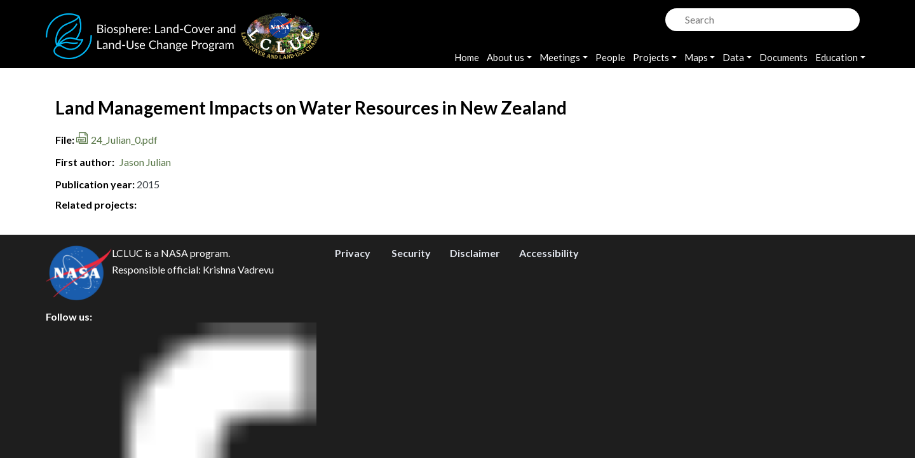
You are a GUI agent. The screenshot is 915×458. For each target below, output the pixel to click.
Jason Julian (145, 162)
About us (505, 57)
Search (673, 16)
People (610, 57)
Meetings (559, 57)
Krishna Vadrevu (238, 379)
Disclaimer (475, 363)
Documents (783, 57)
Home (466, 57)
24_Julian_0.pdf (124, 140)
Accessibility (549, 363)
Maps (696, 57)
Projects (651, 57)
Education (836, 57)
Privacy (352, 363)
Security (411, 363)
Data (733, 57)
